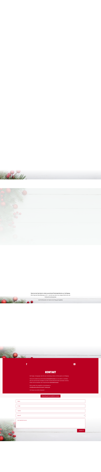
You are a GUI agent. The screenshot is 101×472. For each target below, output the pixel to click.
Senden (81, 430)
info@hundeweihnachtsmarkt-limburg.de (40, 387)
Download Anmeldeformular (50, 396)
